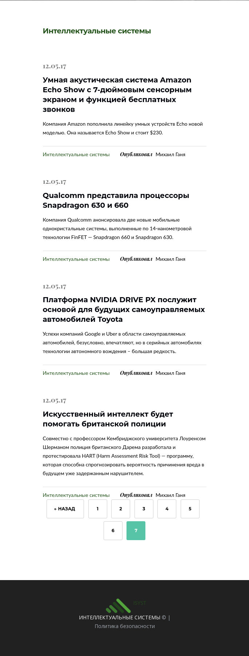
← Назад (65, 509)
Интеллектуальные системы (76, 154)
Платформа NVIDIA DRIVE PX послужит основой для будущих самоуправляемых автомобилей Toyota (124, 309)
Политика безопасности (125, 626)
